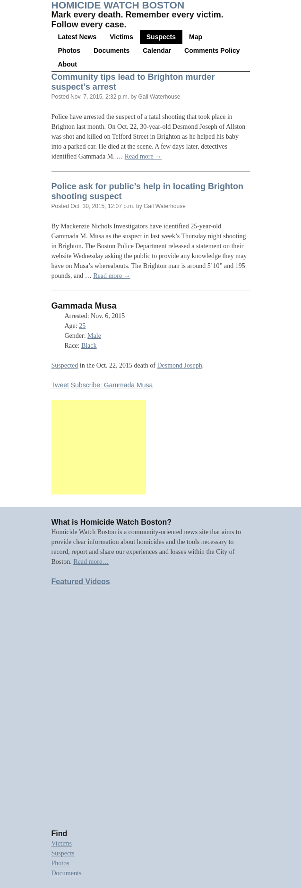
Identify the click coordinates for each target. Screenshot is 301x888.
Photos (69, 50)
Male (94, 335)
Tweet (60, 385)
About (67, 64)
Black (89, 345)
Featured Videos (81, 582)
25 (82, 325)
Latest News (77, 37)
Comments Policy (212, 50)
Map (195, 37)
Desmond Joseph (179, 365)
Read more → (143, 156)
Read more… (91, 561)
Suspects (161, 37)
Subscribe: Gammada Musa (112, 385)
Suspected (65, 365)
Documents (111, 50)
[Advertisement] (99, 447)
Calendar (157, 50)
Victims (121, 37)
